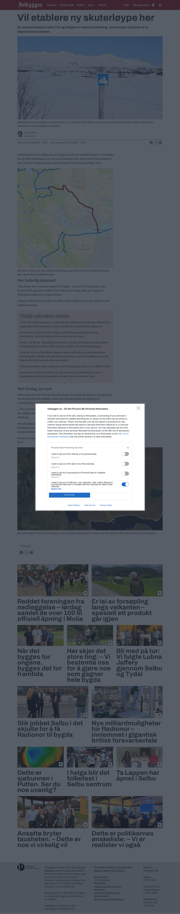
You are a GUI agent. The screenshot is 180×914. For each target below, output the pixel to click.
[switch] (125, 454)
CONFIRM (69, 495)
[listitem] (90, 447)
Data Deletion (74, 505)
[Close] (139, 409)
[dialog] (90, 457)
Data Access (89, 505)
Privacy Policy (106, 505)
